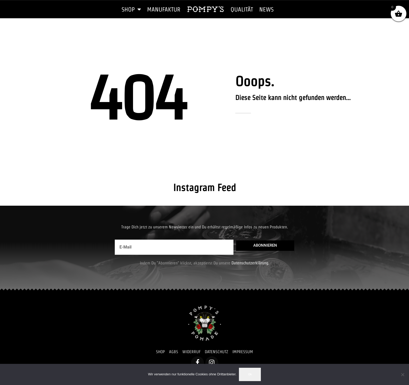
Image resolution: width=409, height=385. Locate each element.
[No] (402, 374)
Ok (250, 374)
